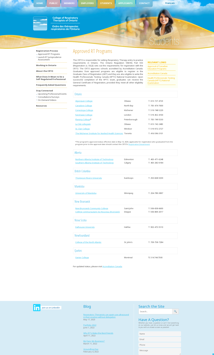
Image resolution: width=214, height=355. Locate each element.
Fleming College (82, 119)
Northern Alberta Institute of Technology (94, 159)
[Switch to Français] (170, 3)
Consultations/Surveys (48, 97)
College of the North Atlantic (88, 242)
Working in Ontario (46, 65)
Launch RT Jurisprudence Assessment (49, 58)
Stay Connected (44, 90)
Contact (144, 3)
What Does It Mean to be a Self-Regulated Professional (51, 78)
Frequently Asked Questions (51, 85)
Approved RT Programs (49, 54)
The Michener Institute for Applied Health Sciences (99, 133)
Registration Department (139, 144)
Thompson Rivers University (88, 178)
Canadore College (83, 105)
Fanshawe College (83, 114)
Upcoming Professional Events (52, 93)
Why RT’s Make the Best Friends (98, 333)
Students (106, 3)
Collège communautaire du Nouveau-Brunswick (97, 211)
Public (53, 3)
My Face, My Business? (94, 341)
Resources (41, 105)
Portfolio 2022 (89, 325)
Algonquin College (84, 101)
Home (39, 3)
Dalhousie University (85, 227)
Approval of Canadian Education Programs (158, 67)
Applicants (125, 3)
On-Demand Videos (47, 100)
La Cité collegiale (83, 124)
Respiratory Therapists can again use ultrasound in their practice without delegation (106, 315)
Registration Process (47, 50)
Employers (87, 3)
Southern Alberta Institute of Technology (94, 162)
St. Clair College (82, 128)
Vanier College (82, 257)
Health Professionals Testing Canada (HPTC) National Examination (161, 80)
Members (69, 3)
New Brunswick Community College (91, 208)
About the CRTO (44, 71)
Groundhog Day (90, 349)
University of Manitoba (85, 193)
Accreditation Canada (157, 73)
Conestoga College (84, 110)
